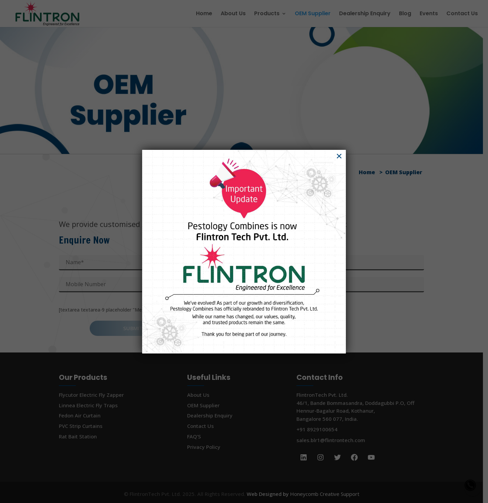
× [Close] (339, 155)
